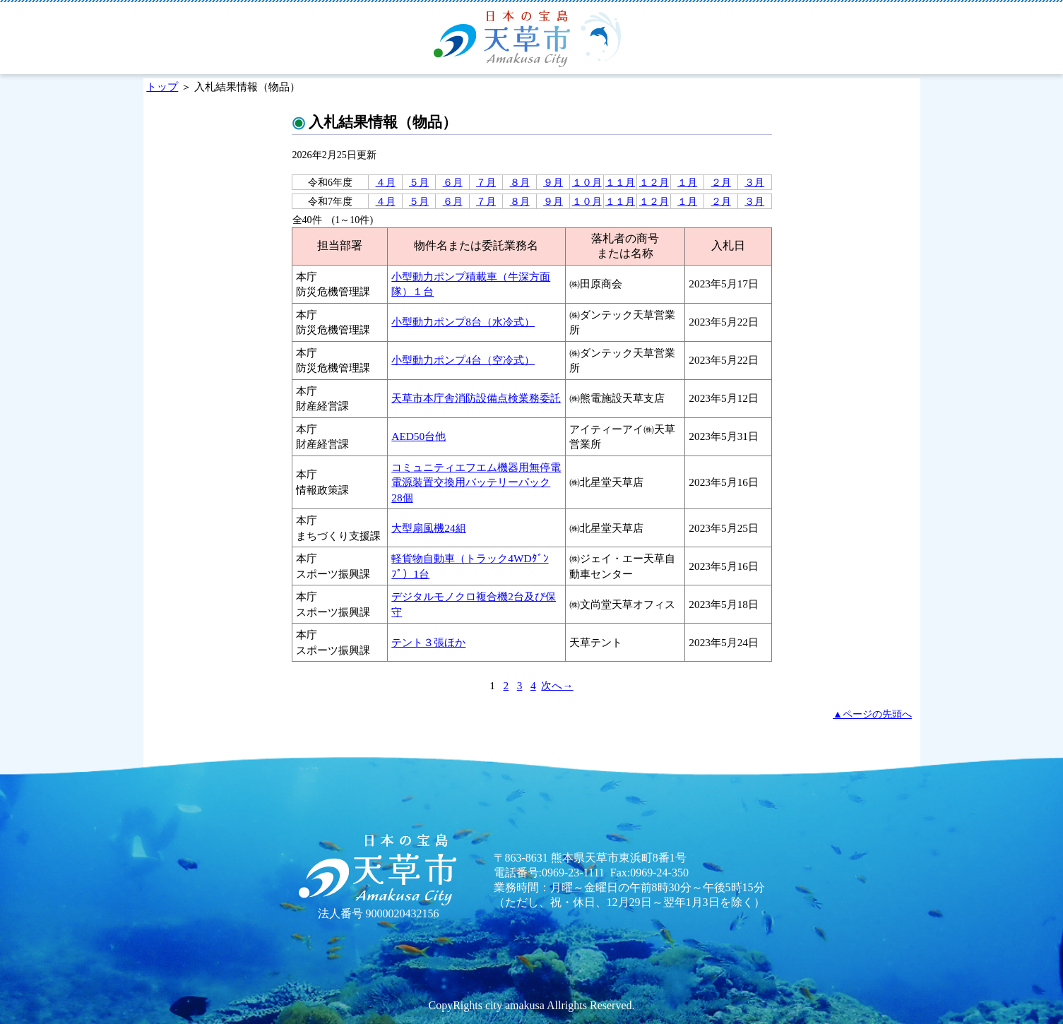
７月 (486, 182)
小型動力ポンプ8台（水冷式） (463, 322)
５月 (419, 182)
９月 (553, 182)
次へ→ (557, 685)
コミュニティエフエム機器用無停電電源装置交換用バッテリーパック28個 (476, 482)
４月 (386, 182)
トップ (162, 87)
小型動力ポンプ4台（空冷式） (463, 360)
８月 (520, 182)
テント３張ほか (428, 642)
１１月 (620, 182)
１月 (687, 182)
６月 (453, 182)
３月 (754, 182)
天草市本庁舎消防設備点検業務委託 (476, 398)
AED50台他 (418, 436)
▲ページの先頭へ (872, 714)
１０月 (587, 182)
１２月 (654, 182)
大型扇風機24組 (428, 528)
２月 (721, 182)
